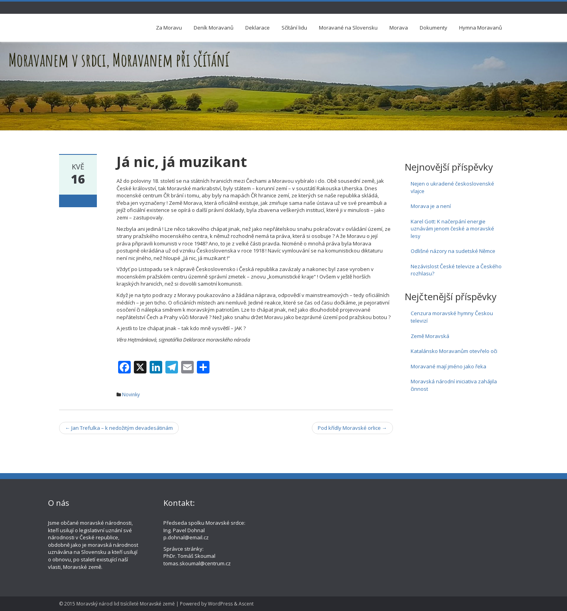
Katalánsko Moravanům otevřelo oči (454, 351)
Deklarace (257, 27)
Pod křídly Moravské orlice (352, 427)
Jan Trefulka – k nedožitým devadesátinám (119, 427)
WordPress (220, 603)
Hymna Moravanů (480, 27)
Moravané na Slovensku (348, 27)
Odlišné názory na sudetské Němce (453, 250)
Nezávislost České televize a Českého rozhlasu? (456, 270)
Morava (398, 27)
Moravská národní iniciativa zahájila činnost (454, 385)
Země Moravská (430, 336)
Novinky (131, 394)
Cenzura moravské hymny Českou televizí (452, 317)
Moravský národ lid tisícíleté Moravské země (125, 603)
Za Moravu (169, 27)
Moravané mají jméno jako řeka (448, 366)
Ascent (246, 603)
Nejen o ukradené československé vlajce (452, 187)
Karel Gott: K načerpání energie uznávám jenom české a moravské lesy (452, 229)
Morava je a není (431, 206)
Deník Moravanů (213, 27)
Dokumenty (433, 27)
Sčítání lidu (294, 27)
